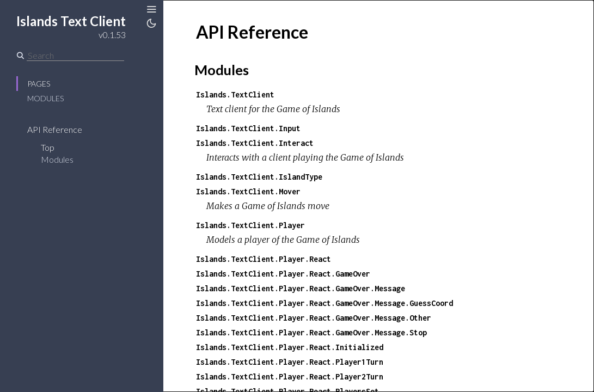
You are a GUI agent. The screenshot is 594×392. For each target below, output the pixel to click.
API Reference (54, 129)
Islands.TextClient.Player (250, 225)
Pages (38, 83)
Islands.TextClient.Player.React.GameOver (283, 273)
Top (47, 147)
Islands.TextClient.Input (248, 128)
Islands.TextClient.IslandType (259, 176)
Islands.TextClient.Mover (248, 191)
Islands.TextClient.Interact (255, 143)
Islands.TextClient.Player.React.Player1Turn (289, 361)
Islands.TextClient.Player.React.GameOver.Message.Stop (311, 332)
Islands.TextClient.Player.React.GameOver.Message (300, 288)
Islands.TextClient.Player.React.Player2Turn (289, 376)
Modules (45, 98)
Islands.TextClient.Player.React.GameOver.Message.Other (313, 317)
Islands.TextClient (235, 94)
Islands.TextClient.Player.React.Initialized (289, 347)
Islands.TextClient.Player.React (263, 259)
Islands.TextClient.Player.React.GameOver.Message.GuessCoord (324, 303)
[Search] (75, 55)
